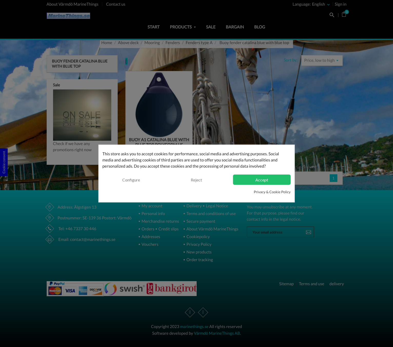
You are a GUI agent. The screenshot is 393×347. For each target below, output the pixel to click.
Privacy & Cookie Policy (272, 192)
